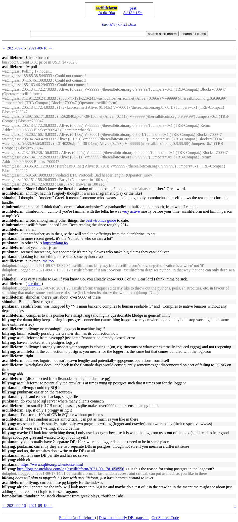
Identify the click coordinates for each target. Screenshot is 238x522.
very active (131, 211)
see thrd (34, 283)
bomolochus (12, 496)
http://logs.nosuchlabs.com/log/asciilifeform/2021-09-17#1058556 (70, 469)
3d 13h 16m (132, 13)
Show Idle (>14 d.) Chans (119, 24)
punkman (10, 234)
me (45, 261)
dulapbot (9, 265)
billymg (8, 320)
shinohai (9, 198)
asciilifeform (106, 8)
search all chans (194, 34)
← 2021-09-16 (14, 48)
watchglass (11, 71)
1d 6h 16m (106, 13)
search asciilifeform (162, 34)
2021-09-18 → (41, 48)
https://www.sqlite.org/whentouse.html (52, 464)
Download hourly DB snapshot (124, 517)
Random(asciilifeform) (77, 517)
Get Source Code (165, 517)
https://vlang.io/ (55, 243)
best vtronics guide (101, 220)
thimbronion (13, 189)
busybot (8, 62)
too (51, 261)
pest (132, 8)
